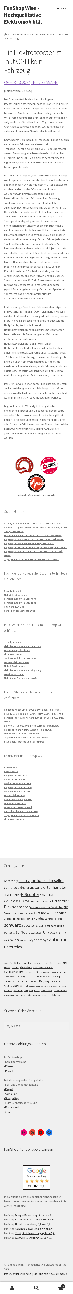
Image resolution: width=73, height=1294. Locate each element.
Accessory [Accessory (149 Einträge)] (11, 881)
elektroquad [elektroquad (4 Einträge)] (56, 972)
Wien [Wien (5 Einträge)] (30, 995)
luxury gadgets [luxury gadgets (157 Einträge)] (36, 918)
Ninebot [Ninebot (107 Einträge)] (52, 918)
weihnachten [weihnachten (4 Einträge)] (21, 995)
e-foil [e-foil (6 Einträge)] (39, 963)
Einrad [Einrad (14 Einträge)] (7, 967)
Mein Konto (12, 1288)
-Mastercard (11, 1107)
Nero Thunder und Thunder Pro (21, 811)
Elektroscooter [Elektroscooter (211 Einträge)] (17, 907)
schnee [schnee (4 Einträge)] (32, 986)
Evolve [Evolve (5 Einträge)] (6, 977)
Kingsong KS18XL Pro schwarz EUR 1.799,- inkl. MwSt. (32, 709)
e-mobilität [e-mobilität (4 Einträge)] (47, 963)
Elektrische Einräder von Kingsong (22, 670)
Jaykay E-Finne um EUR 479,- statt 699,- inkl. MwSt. (31, 559)
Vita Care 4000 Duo (14, 606)
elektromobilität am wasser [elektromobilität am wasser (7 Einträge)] (38, 972)
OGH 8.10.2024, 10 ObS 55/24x (31, 82)
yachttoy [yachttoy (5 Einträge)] (36, 995)
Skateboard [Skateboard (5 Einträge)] (55, 986)
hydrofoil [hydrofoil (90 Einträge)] (50, 913)
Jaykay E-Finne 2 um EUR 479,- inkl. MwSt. (26, 737)
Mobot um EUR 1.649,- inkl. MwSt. (22, 733)
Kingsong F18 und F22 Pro (18, 787)
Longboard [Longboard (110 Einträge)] (20, 918)
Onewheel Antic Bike (15, 803)
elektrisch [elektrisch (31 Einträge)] (26, 967)
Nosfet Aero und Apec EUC (18, 799)
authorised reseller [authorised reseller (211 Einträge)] (47, 880)
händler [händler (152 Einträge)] (60, 913)
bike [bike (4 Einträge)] (11, 963)
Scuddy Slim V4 (12, 590)
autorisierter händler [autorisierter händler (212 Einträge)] (48, 887)
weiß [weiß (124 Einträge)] (7, 940)
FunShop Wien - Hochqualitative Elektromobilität (23, 14)
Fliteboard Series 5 (14, 654)
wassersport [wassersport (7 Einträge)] (9, 995)
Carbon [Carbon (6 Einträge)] (17, 963)
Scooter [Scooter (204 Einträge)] (28, 925)
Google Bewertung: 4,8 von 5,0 (33, 1215)
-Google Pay (11, 1098)
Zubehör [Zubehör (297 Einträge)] (58, 939)
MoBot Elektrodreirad (15, 666)
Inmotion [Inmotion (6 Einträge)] (26, 981)
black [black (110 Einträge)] (7, 895)
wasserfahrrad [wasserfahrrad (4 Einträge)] (46, 990)
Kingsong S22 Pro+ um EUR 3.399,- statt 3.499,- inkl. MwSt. (35, 547)
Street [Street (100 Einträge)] (12, 933)
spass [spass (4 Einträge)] (64, 986)
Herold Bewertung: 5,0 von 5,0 (32, 1224)
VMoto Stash (11, 771)
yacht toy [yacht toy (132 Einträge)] (25, 940)
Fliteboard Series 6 (14, 819)
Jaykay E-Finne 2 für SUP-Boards (21, 815)
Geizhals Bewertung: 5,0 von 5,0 (34, 1228)
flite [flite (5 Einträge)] (37, 977)
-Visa (7, 1112)
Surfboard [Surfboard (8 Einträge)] (18, 990)
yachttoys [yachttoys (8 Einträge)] (45, 995)
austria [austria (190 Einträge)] (24, 880)
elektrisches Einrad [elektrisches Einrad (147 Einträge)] (16, 901)
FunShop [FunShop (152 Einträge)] (40, 913)
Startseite (13, 34)
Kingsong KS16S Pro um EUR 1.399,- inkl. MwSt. (29, 543)
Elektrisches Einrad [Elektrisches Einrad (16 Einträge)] (43, 967)
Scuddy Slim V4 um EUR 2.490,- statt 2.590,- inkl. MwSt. (33, 523)
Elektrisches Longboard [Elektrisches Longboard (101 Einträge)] (41, 901)
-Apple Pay (10, 1093)
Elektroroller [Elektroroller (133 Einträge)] (60, 901)
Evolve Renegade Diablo (17, 650)
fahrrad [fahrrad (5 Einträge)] (13, 977)
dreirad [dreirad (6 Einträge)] (25, 963)
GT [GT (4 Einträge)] (19, 981)
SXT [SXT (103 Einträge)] (41, 932)
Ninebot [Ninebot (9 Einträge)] (8, 985)
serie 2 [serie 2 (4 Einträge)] (46, 986)
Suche (36, 1288)
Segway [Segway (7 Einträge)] (39, 985)
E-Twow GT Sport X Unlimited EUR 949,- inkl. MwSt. (31, 725)
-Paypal (8, 1071)
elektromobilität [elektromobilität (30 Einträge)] (14, 972)
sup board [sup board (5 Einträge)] (8, 990)
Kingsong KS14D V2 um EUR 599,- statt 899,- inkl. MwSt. (34, 539)
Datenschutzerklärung (17, 1274)
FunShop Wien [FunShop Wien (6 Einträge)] (10, 981)
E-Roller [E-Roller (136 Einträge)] (15, 895)
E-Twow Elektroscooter (16, 662)
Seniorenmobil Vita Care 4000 (20, 598)
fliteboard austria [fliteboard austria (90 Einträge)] (26, 913)
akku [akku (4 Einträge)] (6, 963)
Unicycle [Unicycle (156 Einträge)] (49, 932)
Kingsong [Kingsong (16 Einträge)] (44, 981)
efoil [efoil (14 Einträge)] (65, 962)
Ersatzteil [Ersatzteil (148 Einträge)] (56, 907)
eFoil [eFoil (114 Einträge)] (50, 895)
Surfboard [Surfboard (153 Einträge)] (23, 932)
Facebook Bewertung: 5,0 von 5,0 (34, 1219)
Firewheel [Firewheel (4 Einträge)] (30, 977)
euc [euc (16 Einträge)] (65, 972)
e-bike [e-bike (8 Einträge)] (33, 963)
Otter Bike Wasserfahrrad (18, 807)
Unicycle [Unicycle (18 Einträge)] (28, 990)
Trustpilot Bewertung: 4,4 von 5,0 (35, 1233)
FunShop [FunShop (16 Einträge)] (56, 976)
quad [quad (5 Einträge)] (26, 986)
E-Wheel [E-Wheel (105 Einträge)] (43, 895)
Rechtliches (27, 34)
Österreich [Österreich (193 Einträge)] (13, 946)
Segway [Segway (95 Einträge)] (39, 926)
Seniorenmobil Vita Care (17, 791)
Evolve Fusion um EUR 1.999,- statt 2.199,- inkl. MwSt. (33, 535)
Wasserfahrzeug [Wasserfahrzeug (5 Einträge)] (60, 990)
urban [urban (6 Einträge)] (37, 990)
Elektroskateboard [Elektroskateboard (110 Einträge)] (40, 907)
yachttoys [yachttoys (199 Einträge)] (39, 939)
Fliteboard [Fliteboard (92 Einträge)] (15, 913)
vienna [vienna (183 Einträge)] (61, 932)
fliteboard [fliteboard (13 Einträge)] (45, 976)
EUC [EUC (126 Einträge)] (66, 907)
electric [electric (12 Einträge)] (15, 967)
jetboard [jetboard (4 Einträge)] (34, 981)
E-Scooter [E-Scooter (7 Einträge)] (57, 963)
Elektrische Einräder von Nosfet (21, 678)
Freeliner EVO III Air (14, 674)
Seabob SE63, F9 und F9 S (17, 783)
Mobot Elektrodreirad (15, 594)
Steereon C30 (11, 767)
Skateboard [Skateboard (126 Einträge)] (49, 925)
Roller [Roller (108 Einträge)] (59, 918)
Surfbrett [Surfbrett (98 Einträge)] (35, 933)
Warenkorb (57, 1285)
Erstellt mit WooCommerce (50, 1274)
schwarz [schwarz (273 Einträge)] (12, 925)
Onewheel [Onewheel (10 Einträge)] (17, 985)
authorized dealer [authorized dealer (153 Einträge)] (16, 887)
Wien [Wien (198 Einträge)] (14, 939)
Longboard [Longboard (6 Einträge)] (55, 981)
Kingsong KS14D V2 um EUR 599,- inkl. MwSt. (28, 729)
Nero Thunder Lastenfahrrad (19, 610)
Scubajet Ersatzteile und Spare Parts (24, 741)
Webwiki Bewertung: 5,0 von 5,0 (33, 1237)
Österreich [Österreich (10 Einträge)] (56, 994)
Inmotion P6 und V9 (14, 779)
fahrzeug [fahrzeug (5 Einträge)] (21, 977)
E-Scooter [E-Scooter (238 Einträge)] (30, 894)
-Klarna (8, 1066)
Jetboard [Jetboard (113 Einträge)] (9, 918)
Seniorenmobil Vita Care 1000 (20, 602)
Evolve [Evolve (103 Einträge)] (7, 913)
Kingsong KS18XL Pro (15, 775)
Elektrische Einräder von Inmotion (22, 646)
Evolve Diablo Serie (14, 795)
